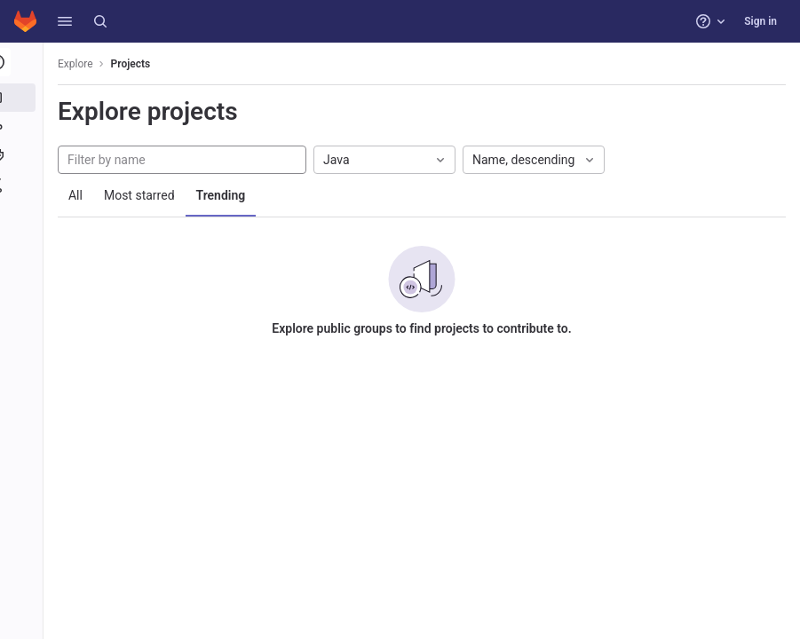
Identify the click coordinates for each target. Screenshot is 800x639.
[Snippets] (24, 185)
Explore (81, 64)
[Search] (100, 21)
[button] (65, 21)
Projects (137, 64)
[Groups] (24, 127)
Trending (227, 195)
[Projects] (24, 97)
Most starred (145, 195)
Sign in (760, 21)
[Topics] (24, 156)
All (82, 195)
